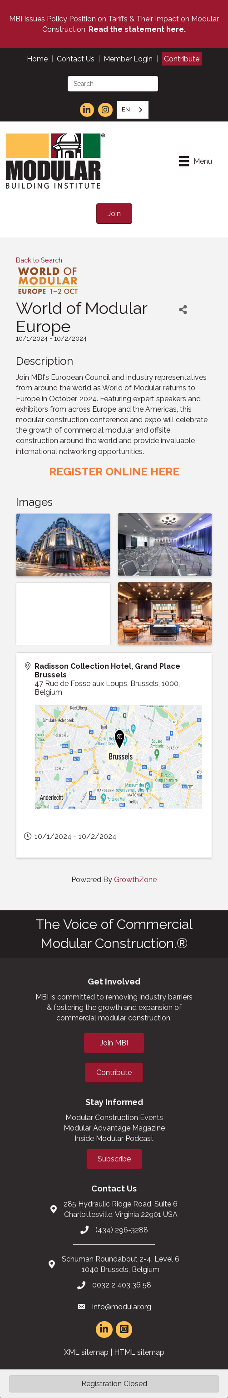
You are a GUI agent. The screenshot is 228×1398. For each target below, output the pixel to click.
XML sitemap (86, 1352)
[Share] (183, 309)
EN (126, 109)
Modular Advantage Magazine (114, 1128)
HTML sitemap (139, 1352)
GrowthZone (135, 879)
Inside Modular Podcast (114, 1138)
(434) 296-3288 (121, 1230)
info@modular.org (121, 1306)
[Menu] (195, 161)
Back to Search (39, 260)
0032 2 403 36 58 (121, 1285)
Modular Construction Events (114, 1117)
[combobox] (133, 110)
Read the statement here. (137, 29)
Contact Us (75, 59)
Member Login (128, 59)
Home (37, 59)
